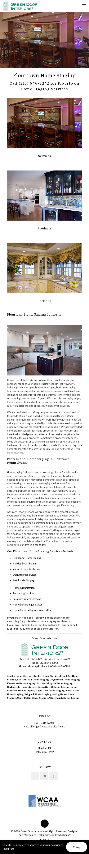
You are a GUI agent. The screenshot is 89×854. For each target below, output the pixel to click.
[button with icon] (35, 776)
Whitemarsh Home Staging (64, 698)
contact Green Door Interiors (51, 624)
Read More (8, 848)
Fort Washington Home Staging (55, 683)
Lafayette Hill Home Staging (53, 687)
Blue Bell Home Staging (46, 676)
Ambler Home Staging (19, 676)
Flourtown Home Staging (21, 683)
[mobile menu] (84, 6)
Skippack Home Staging (37, 694)
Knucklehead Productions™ (55, 834)
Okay (76, 847)
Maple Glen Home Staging (50, 690)
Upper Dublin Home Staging (32, 698)
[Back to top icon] (45, 824)
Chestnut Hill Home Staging (33, 679)
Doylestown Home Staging (65, 679)
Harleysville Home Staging (22, 687)
